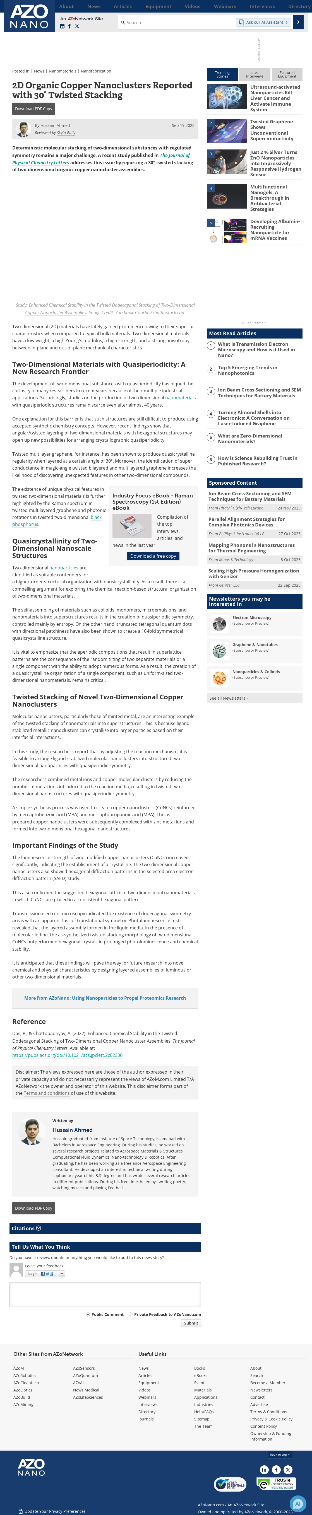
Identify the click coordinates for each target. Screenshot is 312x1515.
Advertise (259, 1404)
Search (256, 1375)
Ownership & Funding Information (270, 1436)
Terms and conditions (47, 1093)
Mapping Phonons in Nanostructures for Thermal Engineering (250, 531)
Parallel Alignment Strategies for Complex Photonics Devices (252, 506)
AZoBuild (21, 1397)
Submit (191, 1323)
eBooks (200, 1375)
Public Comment (108, 1314)
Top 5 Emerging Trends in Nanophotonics (244, 357)
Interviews (148, 1404)
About (255, 1368)
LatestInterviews (254, 74)
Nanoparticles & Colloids (256, 652)
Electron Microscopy (252, 598)
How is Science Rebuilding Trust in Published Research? (254, 446)
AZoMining (23, 1404)
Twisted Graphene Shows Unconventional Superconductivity (274, 122)
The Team (203, 1426)
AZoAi (78, 1382)
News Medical (86, 1390)
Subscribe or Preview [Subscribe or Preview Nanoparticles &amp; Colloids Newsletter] (251, 658)
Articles (145, 1375)
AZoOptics (22, 1390)
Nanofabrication (96, 71)
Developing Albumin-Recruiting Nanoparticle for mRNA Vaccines (275, 214)
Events (200, 1382)
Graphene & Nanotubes (255, 625)
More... (295, 6)
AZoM (18, 1368)
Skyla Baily (66, 132)
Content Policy (263, 1426)
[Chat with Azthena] (298, 1503)
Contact (257, 1397)
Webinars (147, 1397)
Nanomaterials (62, 71)
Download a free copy (153, 556)
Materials (203, 1390)
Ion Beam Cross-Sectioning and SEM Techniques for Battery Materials (255, 379)
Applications (205, 1397)
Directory (146, 1411)
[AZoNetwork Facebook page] (69, 26)
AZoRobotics (24, 1375)
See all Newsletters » (229, 679)
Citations (26, 1228)
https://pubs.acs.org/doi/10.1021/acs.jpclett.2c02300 (67, 1055)
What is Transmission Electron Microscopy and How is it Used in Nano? (259, 334)
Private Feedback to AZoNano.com (167, 1314)
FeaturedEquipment (287, 74)
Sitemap (202, 1419)
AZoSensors (84, 1368)
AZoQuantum (85, 1375)
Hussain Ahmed (72, 1129)
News (39, 71)
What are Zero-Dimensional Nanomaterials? (247, 424)
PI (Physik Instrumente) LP (241, 517)
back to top (280, 1454)
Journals (146, 1419)
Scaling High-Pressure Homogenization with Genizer (254, 555)
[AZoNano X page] (77, 26)
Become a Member (267, 1382)
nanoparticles (63, 568)
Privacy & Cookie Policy (271, 1419)
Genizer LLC (229, 566)
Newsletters (261, 1390)
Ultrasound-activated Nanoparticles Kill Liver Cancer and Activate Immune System (275, 94)
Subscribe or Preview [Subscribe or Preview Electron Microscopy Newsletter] (251, 604)
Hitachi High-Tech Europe (241, 492)
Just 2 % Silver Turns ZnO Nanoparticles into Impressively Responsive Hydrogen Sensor (276, 155)
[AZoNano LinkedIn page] (62, 26)
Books (199, 1368)
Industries (203, 1404)
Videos (144, 1390)
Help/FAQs (204, 1411)
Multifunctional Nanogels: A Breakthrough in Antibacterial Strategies (275, 185)
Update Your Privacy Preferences (52, 1508)
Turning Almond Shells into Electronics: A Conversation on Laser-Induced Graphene (259, 404)
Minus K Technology (236, 541)
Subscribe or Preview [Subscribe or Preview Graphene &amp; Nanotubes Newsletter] (251, 631)
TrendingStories (222, 74)
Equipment (148, 1382)
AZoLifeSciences (88, 1397)
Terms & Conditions (268, 1411)
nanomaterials (180, 398)
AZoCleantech (26, 1382)
